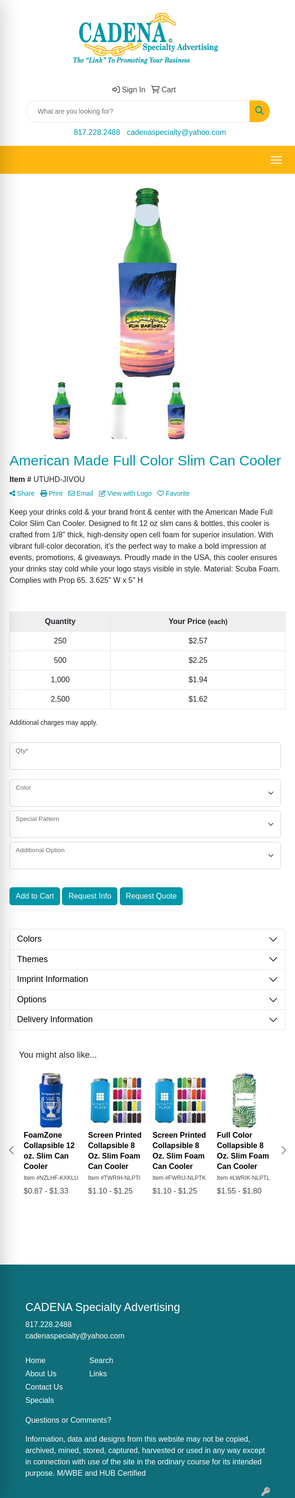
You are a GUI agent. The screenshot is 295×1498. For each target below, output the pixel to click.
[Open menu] (276, 160)
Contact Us (44, 1387)
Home (36, 1360)
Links (98, 1374)
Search (101, 1360)
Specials (40, 1400)
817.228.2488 (97, 132)
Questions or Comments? (68, 1420)
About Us (41, 1374)
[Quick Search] (138, 111)
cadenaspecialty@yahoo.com (176, 132)
